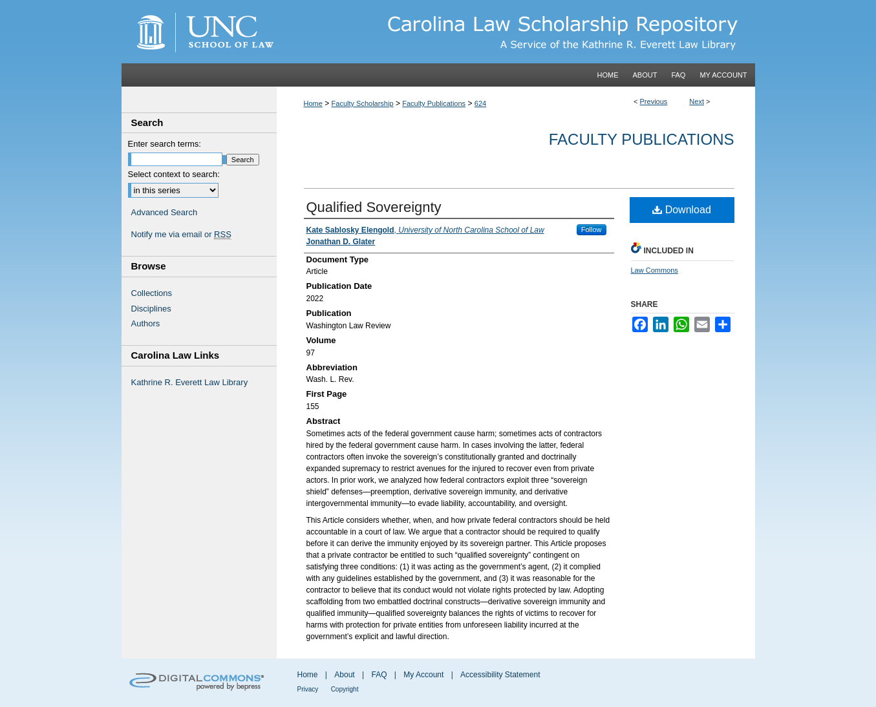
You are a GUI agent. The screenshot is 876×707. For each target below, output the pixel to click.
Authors (145, 323)
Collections (152, 293)
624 (480, 103)
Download (681, 209)
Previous (654, 101)
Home (313, 103)
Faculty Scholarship (363, 103)
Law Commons (654, 270)
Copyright (345, 689)
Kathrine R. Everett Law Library (189, 382)
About (344, 674)
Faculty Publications (433, 103)
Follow (591, 229)
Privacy (308, 689)
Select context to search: (174, 174)
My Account (423, 674)
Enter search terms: (164, 144)
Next (696, 101)
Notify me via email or (181, 234)
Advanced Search (164, 212)
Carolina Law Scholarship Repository (516, 31)
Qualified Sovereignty (374, 207)
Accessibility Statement (500, 674)
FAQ (379, 674)
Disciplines (151, 308)
